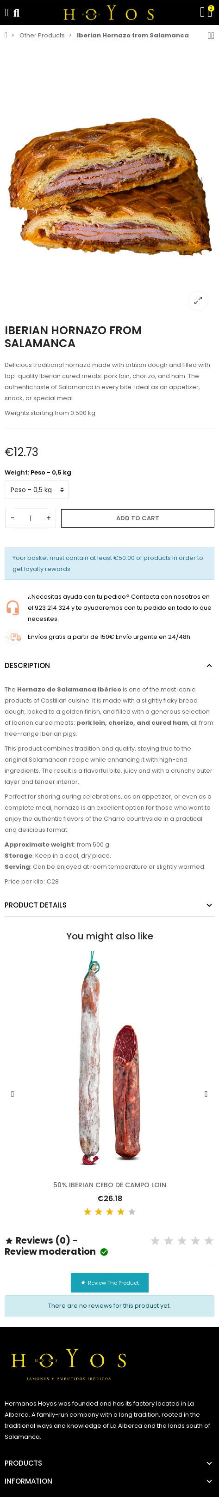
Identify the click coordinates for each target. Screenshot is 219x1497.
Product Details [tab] (36, 905)
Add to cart (137, 518)
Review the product (110, 1282)
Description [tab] (27, 665)
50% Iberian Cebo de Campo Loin (109, 1185)
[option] (109, 181)
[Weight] (37, 490)
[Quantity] (30, 518)
